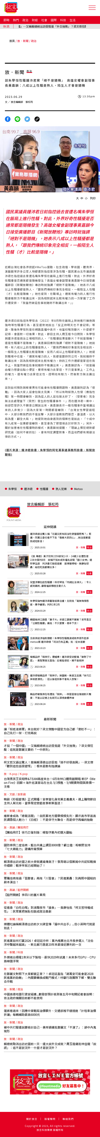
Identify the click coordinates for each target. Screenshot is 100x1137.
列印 (93, 198)
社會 (44, 20)
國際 (54, 20)
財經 (35, 20)
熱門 (16, 20)
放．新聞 (22, 41)
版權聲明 (50, 1119)
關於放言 (31, 1119)
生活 (73, 20)
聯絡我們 (68, 1119)
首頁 (12, 41)
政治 (25, 20)
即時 (6, 20)
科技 (63, 20)
